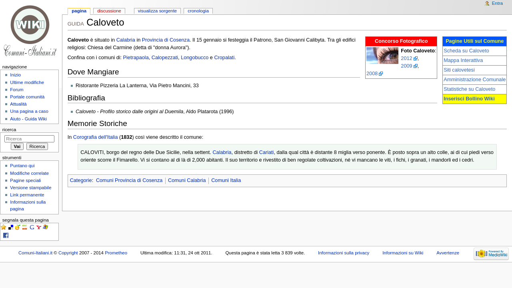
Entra (497, 3)
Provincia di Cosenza (166, 40)
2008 (372, 73)
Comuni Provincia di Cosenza (129, 180)
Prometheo (116, 252)
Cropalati (224, 57)
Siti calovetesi (459, 70)
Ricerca (9, 129)
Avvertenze (447, 252)
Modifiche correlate (29, 173)
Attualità (18, 104)
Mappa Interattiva (463, 60)
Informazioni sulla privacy (343, 252)
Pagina (79, 10)
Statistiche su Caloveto (469, 89)
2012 (406, 58)
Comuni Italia (226, 180)
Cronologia (198, 10)
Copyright (68, 252)
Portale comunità (27, 96)
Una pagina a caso (29, 111)
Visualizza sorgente (157, 10)
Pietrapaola (136, 57)
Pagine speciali (25, 180)
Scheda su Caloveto (466, 51)
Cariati (266, 152)
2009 (406, 66)
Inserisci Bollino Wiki (469, 99)
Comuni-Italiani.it (35, 252)
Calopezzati (165, 57)
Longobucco (194, 57)
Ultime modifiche (27, 82)
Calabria (125, 40)
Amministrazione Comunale (475, 79)
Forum (16, 89)
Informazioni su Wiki (402, 252)
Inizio (15, 74)
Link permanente (27, 194)
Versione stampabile (30, 187)
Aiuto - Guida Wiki (28, 118)
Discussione (109, 10)
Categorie (81, 180)
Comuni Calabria (187, 180)
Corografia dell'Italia (95, 137)
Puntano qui (22, 165)
